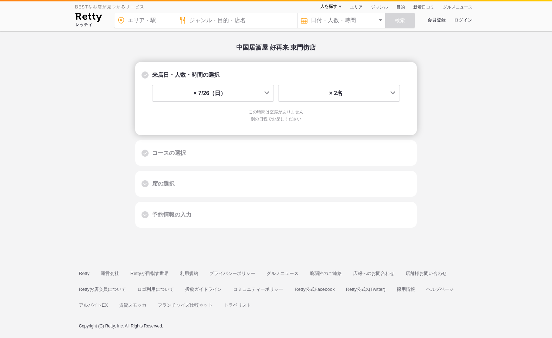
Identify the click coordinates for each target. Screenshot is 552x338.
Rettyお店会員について (102, 289)
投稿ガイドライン (203, 289)
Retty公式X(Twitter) (365, 289)
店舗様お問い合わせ (426, 273)
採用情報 (406, 289)
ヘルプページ (440, 289)
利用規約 (189, 273)
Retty (84, 273)
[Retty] (88, 18)
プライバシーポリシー (232, 273)
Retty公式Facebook (314, 289)
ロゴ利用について (155, 289)
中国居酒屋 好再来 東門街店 (276, 47)
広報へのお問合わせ (373, 273)
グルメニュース (457, 7)
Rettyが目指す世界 (149, 273)
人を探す (328, 6)
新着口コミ (423, 7)
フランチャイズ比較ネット (185, 305)
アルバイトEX (93, 305)
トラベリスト (237, 305)
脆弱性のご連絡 (326, 273)
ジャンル (379, 7)
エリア (356, 7)
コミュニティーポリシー (258, 289)
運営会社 (110, 273)
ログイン (463, 20)
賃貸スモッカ (132, 305)
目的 (400, 7)
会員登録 (436, 20)
